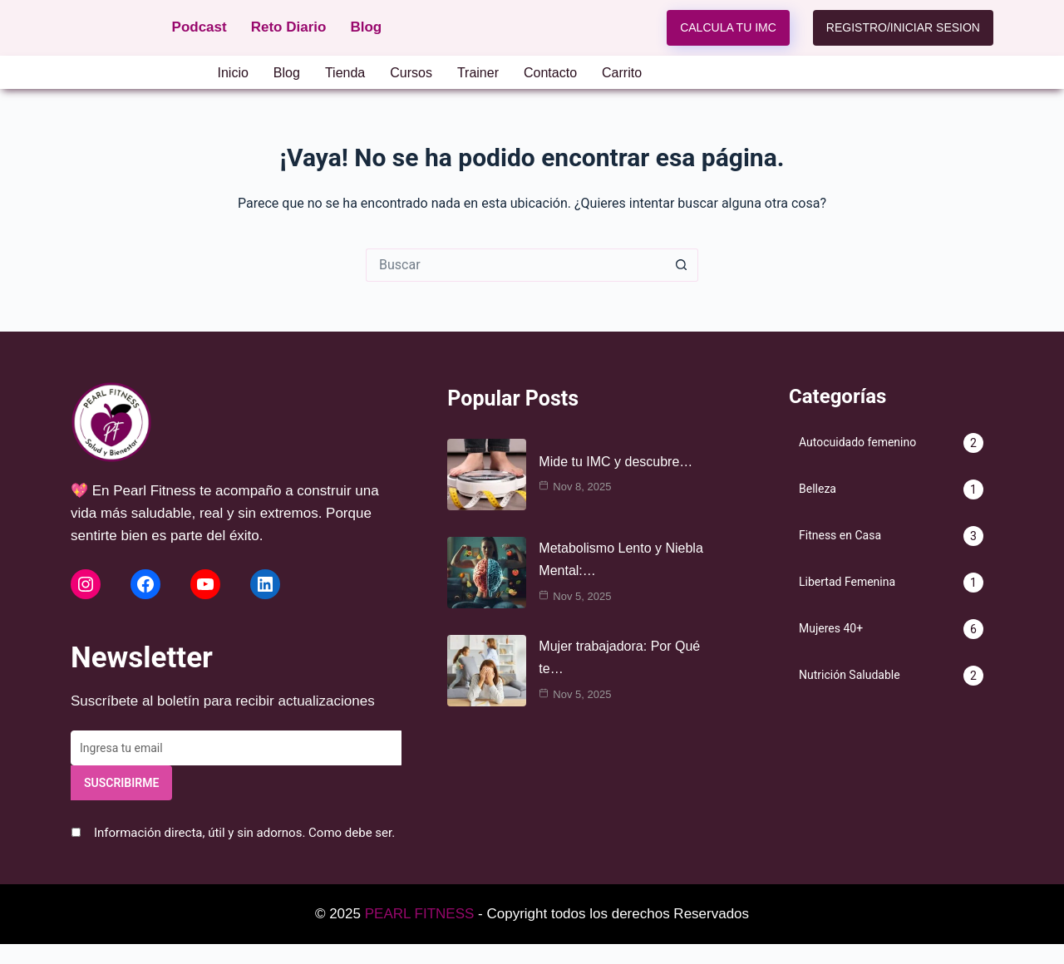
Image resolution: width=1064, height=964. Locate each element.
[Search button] (681, 265)
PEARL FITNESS (420, 914)
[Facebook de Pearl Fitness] (145, 584)
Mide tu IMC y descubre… (615, 462)
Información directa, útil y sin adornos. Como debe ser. (244, 832)
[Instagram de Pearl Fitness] (86, 584)
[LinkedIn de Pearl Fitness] (265, 584)
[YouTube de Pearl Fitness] (205, 584)
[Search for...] (515, 265)
